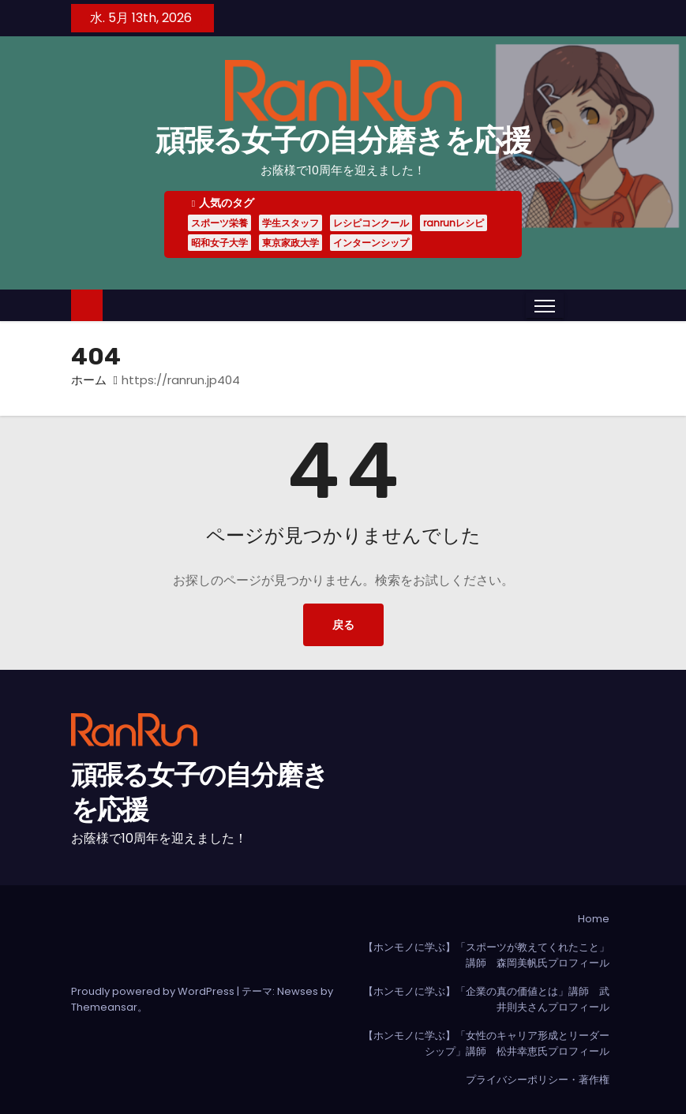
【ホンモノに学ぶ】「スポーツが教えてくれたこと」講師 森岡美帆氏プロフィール (486, 955)
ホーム (89, 380)
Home (593, 918)
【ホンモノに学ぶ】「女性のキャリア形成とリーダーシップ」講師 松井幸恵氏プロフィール (486, 1043)
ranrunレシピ (453, 223)
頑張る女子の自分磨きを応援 (343, 140)
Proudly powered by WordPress (154, 991)
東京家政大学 (290, 242)
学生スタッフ (290, 223)
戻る (343, 625)
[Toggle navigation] (544, 305)
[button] (575, 305)
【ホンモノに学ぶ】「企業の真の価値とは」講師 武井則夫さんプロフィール (486, 999)
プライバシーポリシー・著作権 (537, 1079)
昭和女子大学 (219, 242)
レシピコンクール (371, 223)
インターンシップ (371, 242)
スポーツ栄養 (219, 223)
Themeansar (104, 1007)
